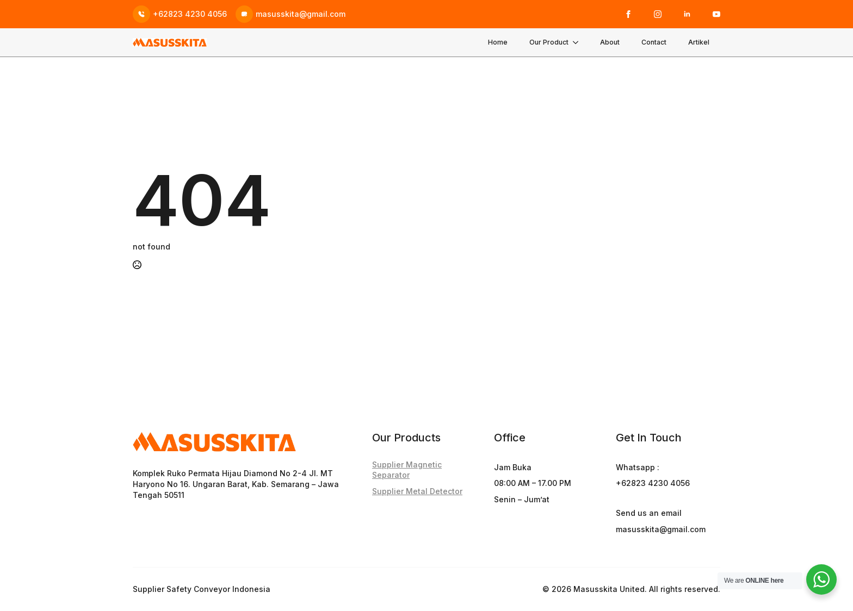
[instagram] (658, 14)
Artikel (698, 42)
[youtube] (716, 14)
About (610, 42)
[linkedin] (687, 14)
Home (498, 42)
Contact (653, 42)
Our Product (548, 42)
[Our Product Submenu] (578, 42)
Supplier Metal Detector (417, 491)
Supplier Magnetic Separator (407, 470)
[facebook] (628, 14)
